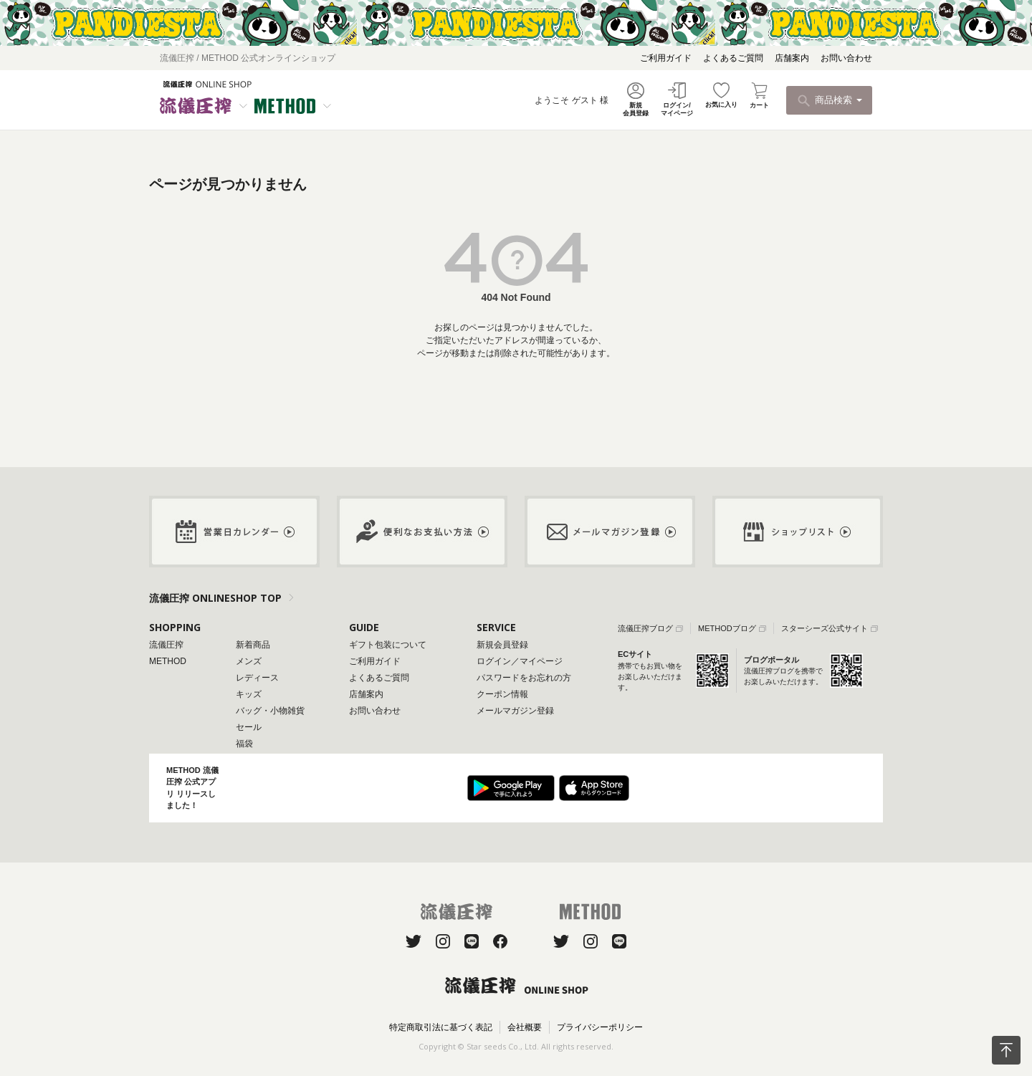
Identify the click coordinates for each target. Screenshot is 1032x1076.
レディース (257, 678)
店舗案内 (792, 58)
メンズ (249, 661)
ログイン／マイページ (520, 661)
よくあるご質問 (733, 58)
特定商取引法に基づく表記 (440, 1027)
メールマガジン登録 (515, 711)
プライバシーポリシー (600, 1027)
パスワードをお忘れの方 (524, 678)
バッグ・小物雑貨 (270, 711)
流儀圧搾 (166, 645)
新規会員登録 (502, 645)
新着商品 (253, 645)
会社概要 (524, 1027)
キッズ (249, 694)
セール (249, 727)
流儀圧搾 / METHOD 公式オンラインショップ (247, 58)
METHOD (167, 661)
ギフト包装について (387, 645)
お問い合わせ (846, 58)
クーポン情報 (502, 694)
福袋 (244, 744)
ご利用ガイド (666, 58)
